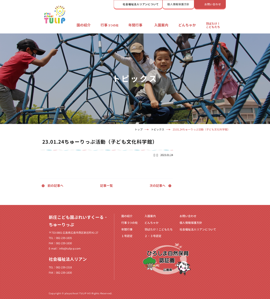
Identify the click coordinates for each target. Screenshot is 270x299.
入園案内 (161, 25)
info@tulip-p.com (70, 248)
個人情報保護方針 (178, 4)
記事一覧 (106, 185)
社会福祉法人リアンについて (141, 4)
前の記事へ (55, 185)
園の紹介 (84, 25)
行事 (109, 25)
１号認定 (127, 236)
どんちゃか (187, 25)
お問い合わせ (212, 4)
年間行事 (135, 25)
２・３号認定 (153, 236)
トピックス (157, 129)
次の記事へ (157, 185)
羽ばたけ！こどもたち (213, 25)
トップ (139, 129)
